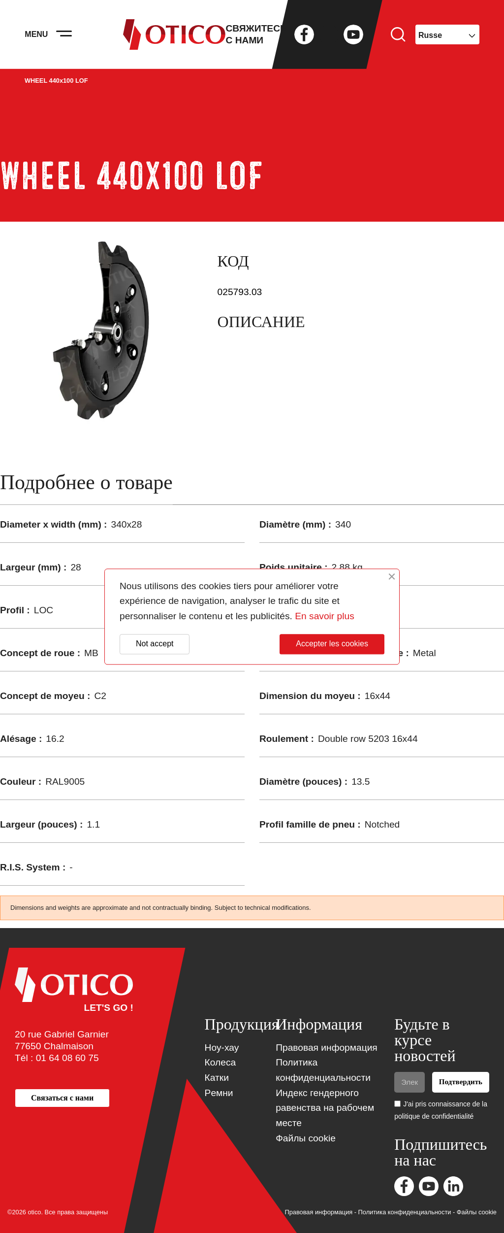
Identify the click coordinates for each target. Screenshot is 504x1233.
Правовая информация (327, 1047)
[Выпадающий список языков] (447, 34)
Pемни (219, 1093)
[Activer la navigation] (64, 34)
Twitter (329, 34)
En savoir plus (324, 616)
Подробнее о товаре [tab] (86, 482)
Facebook (304, 34)
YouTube (353, 34)
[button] (62, 1098)
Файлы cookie (306, 1138)
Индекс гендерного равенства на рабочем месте (325, 1108)
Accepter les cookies (332, 644)
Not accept (154, 644)
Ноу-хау (222, 1047)
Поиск (398, 34)
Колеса (220, 1062)
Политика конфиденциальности (404, 1212)
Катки (217, 1077)
